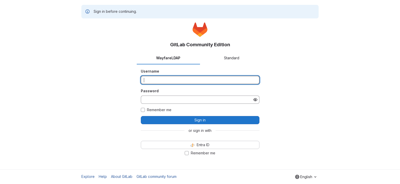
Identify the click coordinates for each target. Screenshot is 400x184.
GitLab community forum (156, 176)
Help (103, 176)
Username (150, 71)
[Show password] (255, 100)
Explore (88, 176)
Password (150, 91)
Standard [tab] (231, 58)
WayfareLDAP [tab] (168, 58)
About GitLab (121, 176)
